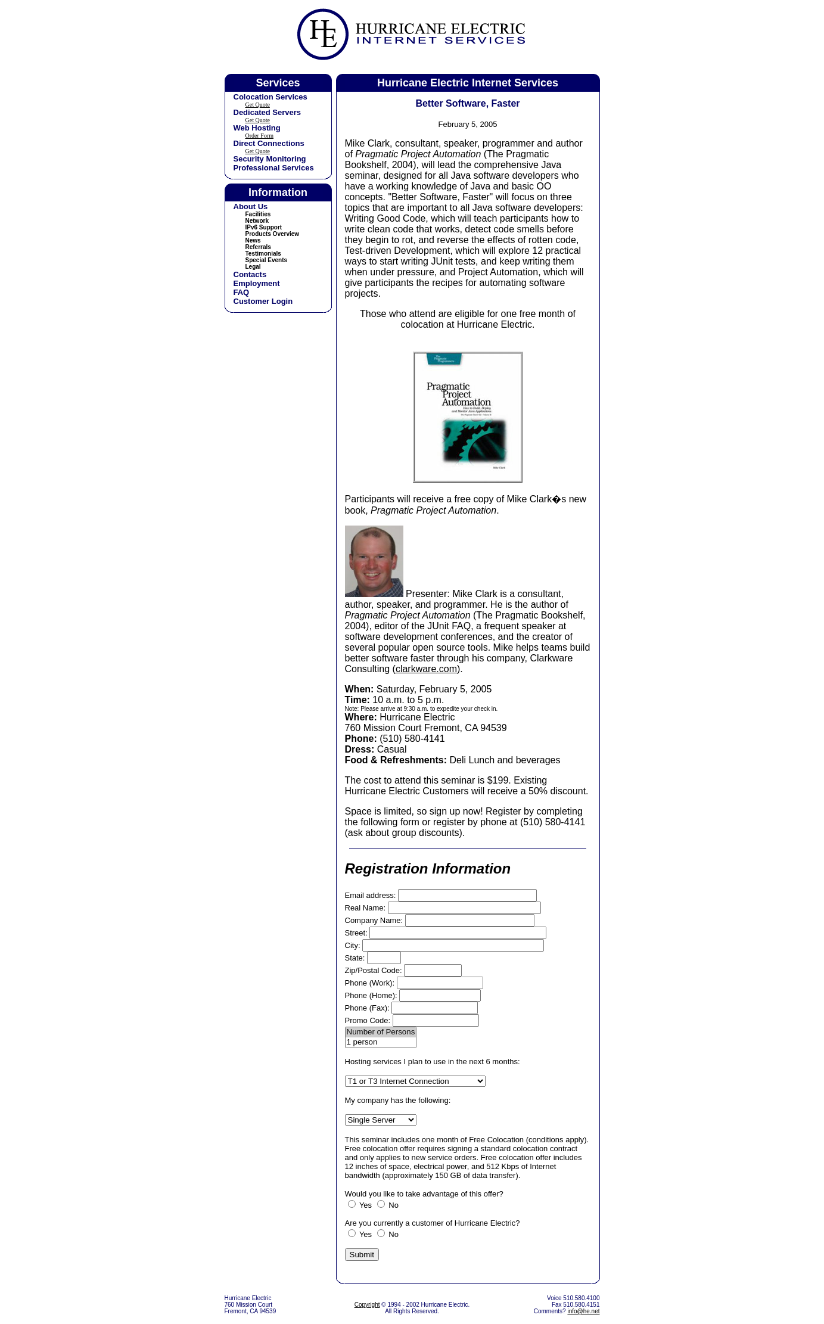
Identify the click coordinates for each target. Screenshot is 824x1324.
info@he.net (583, 1311)
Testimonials (263, 253)
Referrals (258, 247)
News (253, 240)
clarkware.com (426, 669)
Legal (253, 266)
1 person (381, 1042)
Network (257, 220)
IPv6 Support (263, 227)
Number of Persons (381, 1032)
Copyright (367, 1304)
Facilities (258, 214)
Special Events (266, 260)
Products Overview (272, 234)
